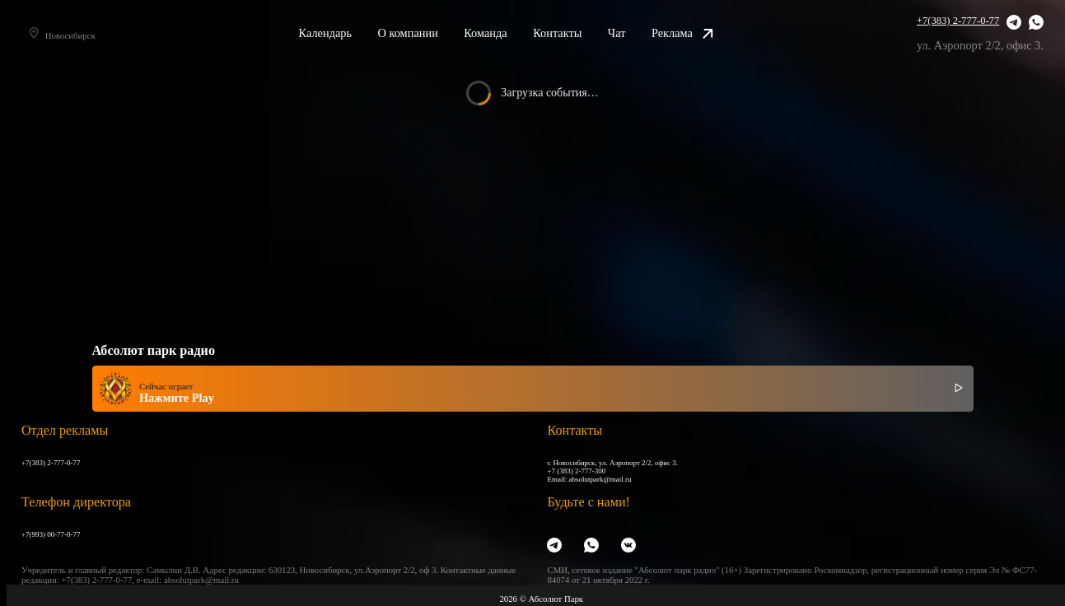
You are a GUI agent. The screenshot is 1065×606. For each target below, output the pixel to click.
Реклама (700, 33)
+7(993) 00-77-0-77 (51, 534)
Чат (635, 33)
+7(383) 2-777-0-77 (958, 20)
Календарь (343, 33)
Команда (503, 33)
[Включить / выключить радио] (958, 388)
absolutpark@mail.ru (600, 479)
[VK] (628, 546)
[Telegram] (1014, 23)
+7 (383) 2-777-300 (576, 471)
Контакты (575, 33)
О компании (425, 33)
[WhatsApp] (1036, 23)
